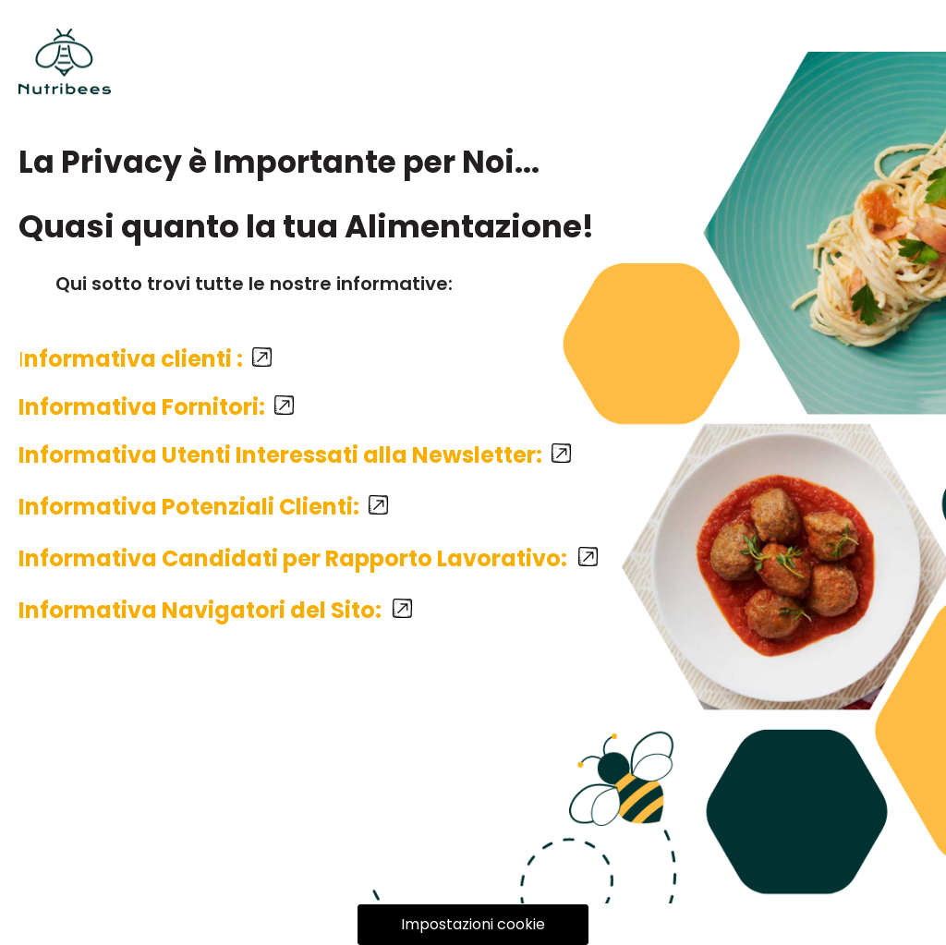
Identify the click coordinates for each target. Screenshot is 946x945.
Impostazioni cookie (473, 924)
